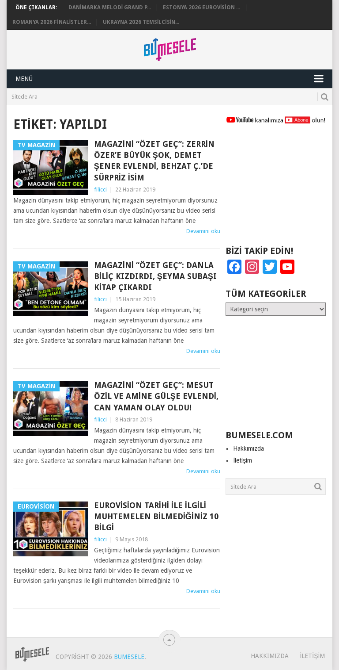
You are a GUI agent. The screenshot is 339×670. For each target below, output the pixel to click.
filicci (100, 189)
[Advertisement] (275, 189)
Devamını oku (203, 231)
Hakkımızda (248, 448)
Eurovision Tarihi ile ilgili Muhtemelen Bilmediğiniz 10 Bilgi (156, 516)
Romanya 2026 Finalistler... (51, 22)
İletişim (242, 460)
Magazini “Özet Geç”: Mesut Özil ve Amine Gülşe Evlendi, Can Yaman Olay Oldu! (156, 396)
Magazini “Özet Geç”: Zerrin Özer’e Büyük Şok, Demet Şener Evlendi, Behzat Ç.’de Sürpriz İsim (154, 160)
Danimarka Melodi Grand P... (109, 7)
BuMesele (129, 656)
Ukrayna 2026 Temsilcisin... (141, 22)
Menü (24, 78)
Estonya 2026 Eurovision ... (201, 7)
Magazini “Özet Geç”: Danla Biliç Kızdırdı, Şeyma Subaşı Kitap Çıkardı (155, 276)
